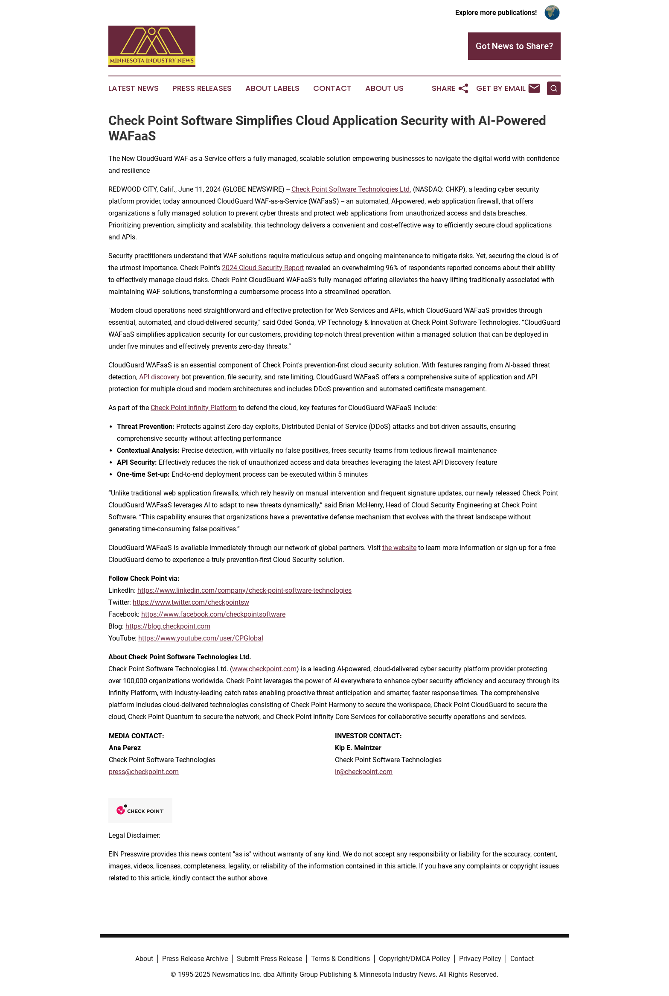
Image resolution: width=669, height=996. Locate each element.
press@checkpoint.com (144, 772)
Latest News (133, 88)
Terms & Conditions (340, 959)
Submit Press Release (269, 959)
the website (399, 548)
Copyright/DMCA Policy (414, 959)
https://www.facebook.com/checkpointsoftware (213, 614)
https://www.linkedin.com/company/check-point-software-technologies (244, 590)
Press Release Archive (195, 959)
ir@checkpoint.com (364, 772)
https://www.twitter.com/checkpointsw (191, 602)
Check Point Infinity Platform (194, 408)
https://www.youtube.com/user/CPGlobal (200, 638)
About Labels (272, 88)
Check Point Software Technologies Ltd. (351, 189)
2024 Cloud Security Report (263, 268)
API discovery (159, 377)
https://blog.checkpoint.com (167, 626)
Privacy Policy (480, 959)
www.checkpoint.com (264, 669)
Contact (332, 88)
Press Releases (202, 88)
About (144, 959)
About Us (384, 88)
